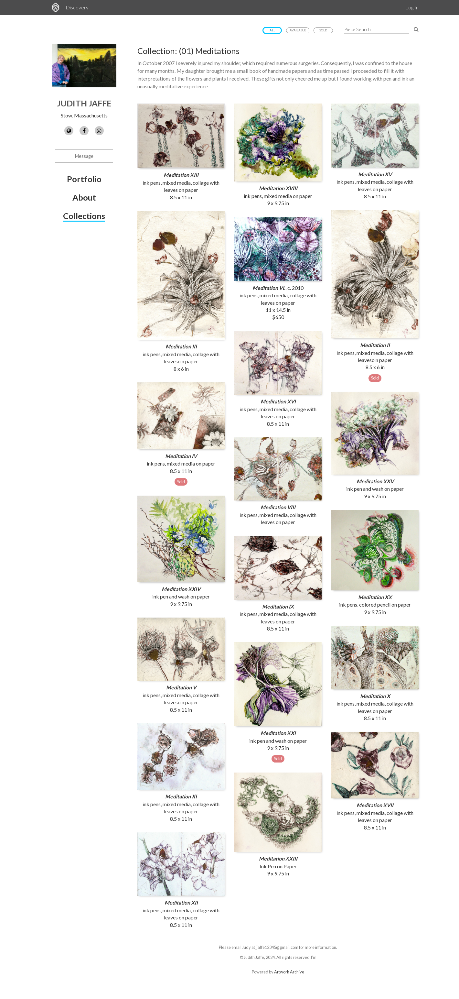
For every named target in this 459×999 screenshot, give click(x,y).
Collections (84, 216)
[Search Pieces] (416, 29)
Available (298, 30)
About (84, 197)
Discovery (77, 7)
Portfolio (84, 179)
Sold (323, 30)
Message (84, 156)
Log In (412, 7)
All (272, 30)
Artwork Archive (289, 971)
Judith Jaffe (84, 103)
